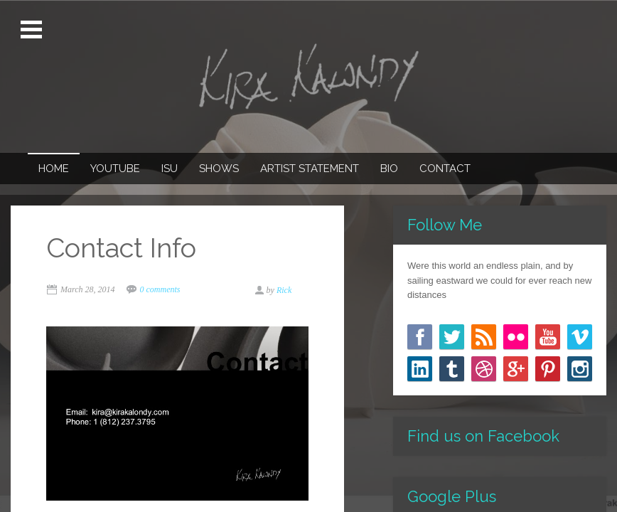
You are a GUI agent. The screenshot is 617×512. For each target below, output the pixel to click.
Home (53, 168)
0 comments (160, 289)
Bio (389, 168)
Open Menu (33, 30)
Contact (445, 168)
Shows (219, 168)
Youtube (115, 168)
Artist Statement (309, 168)
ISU (169, 168)
